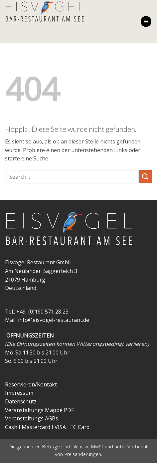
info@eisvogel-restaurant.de (53, 320)
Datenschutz (21, 401)
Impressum (19, 392)
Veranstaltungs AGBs (31, 418)
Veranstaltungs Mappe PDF (39, 410)
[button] (146, 21)
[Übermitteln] (145, 176)
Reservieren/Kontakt (31, 384)
